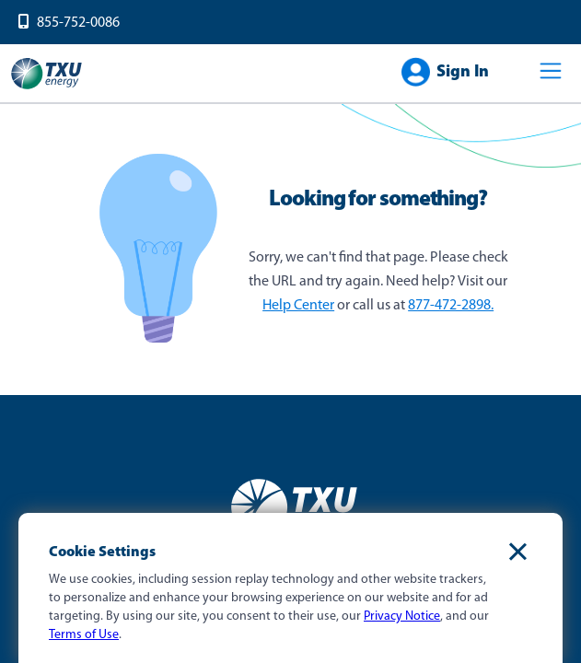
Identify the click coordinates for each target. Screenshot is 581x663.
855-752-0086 (78, 23)
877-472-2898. (451, 305)
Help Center (298, 305)
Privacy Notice (402, 616)
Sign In (462, 72)
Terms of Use (84, 635)
